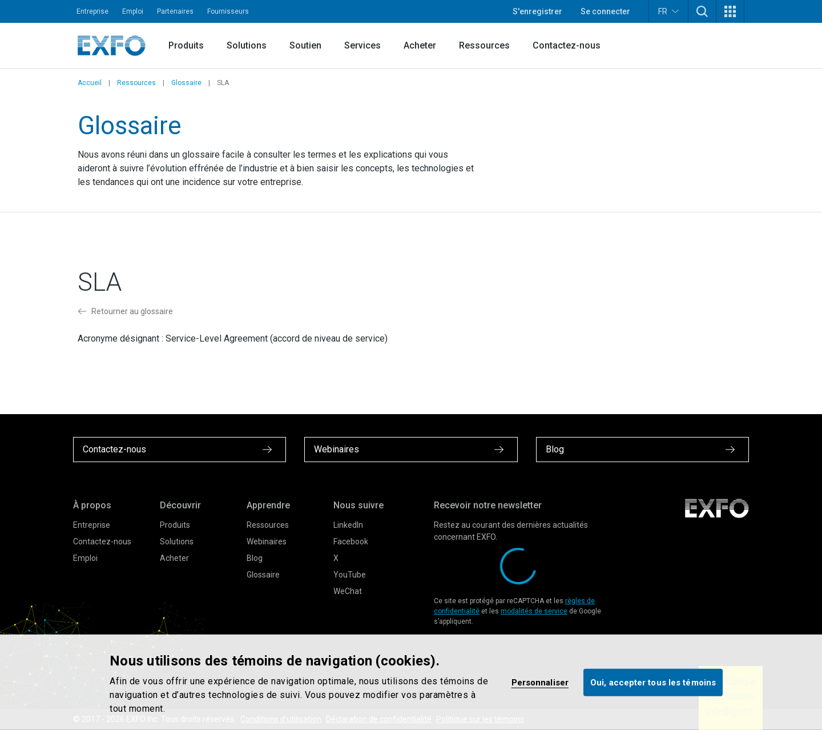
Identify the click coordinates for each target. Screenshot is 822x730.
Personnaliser (540, 682)
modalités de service (534, 611)
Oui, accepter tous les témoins (653, 682)
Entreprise (92, 11)
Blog (255, 558)
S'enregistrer (537, 11)
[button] (702, 11)
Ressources (484, 45)
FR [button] (668, 11)
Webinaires (267, 541)
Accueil (90, 83)
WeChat (347, 591)
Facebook (350, 541)
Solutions (247, 45)
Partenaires (175, 11)
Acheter (420, 45)
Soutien (305, 45)
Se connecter (605, 11)
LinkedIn (348, 525)
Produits (186, 45)
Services (362, 45)
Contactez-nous (567, 45)
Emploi (132, 11)
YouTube (349, 574)
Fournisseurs (228, 11)
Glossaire (186, 83)
